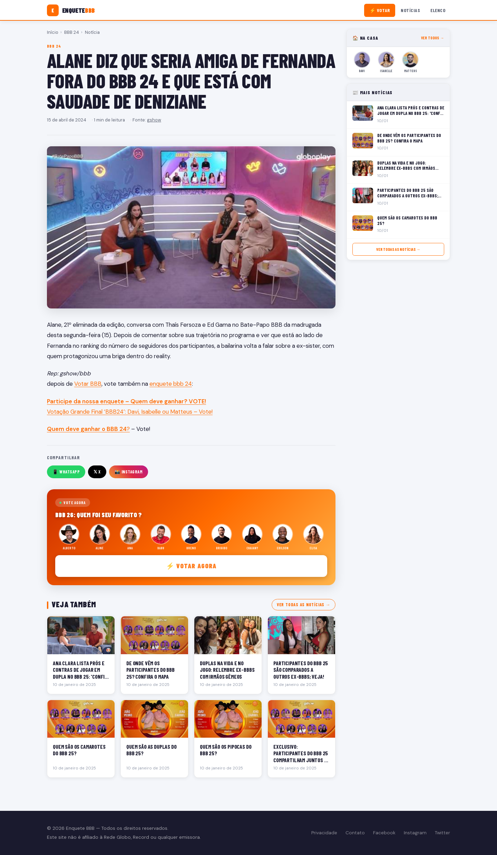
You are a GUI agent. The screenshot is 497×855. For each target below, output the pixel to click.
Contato (355, 833)
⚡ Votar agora (191, 566)
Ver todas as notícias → (303, 604)
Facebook (384, 833)
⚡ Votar (380, 10)
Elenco (437, 10)
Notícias (410, 10)
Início (52, 32)
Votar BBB (87, 383)
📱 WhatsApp (66, 471)
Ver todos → (432, 38)
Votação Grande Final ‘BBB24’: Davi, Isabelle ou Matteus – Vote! (130, 411)
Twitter (442, 833)
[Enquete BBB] (71, 10)
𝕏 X (97, 471)
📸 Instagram (129, 471)
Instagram (415, 833)
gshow (154, 120)
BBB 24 (71, 32)
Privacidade (324, 833)
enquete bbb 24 (170, 383)
